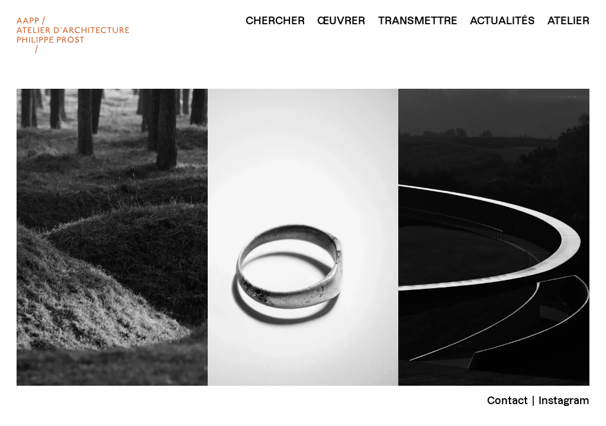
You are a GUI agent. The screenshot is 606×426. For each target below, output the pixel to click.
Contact (507, 400)
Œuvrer (341, 20)
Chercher (275, 20)
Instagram (564, 400)
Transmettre (417, 20)
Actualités (502, 20)
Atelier (568, 20)
